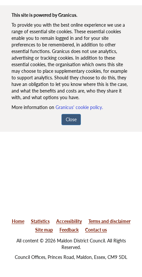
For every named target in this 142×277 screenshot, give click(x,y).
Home (18, 221)
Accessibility (69, 221)
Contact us (96, 230)
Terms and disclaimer (109, 221)
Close (71, 119)
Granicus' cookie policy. (79, 107)
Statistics (40, 221)
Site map (44, 230)
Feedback (69, 230)
